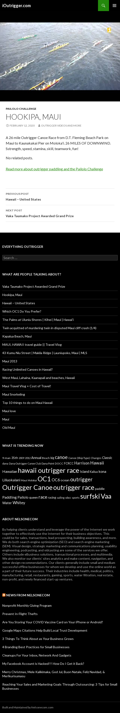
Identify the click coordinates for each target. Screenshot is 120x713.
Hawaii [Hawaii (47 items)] (97, 462)
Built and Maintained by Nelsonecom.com (27, 707)
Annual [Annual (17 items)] (36, 458)
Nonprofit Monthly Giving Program (27, 605)
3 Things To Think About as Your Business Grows (38, 639)
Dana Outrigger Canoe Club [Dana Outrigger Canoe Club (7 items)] (25, 463)
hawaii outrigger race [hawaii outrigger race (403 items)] (48, 470)
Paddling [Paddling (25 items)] (9, 497)
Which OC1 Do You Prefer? (21, 311)
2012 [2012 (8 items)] (28, 457)
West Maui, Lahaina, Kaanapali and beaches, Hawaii (38, 378)
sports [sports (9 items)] (76, 497)
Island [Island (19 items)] (84, 471)
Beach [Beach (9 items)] (46, 457)
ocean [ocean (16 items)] (65, 480)
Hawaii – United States (60, 196)
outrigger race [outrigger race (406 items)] (73, 487)
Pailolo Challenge (21, 108)
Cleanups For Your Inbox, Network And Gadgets (36, 655)
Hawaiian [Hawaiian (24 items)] (9, 471)
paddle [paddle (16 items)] (100, 489)
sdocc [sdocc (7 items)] (68, 497)
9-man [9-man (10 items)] (6, 458)
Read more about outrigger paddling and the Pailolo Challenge (54, 169)
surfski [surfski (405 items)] (90, 496)
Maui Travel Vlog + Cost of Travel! (26, 386)
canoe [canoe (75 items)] (61, 457)
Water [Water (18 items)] (7, 503)
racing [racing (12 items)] (52, 497)
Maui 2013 (9, 361)
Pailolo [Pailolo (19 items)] (22, 497)
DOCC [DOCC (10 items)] (59, 463)
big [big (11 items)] (52, 458)
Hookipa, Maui (12, 295)
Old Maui (8, 427)
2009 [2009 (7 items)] (21, 457)
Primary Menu (114, 5)
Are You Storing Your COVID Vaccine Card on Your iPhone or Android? (52, 622)
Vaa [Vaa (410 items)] (106, 496)
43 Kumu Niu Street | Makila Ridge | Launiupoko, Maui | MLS (44, 353)
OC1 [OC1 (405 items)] (44, 479)
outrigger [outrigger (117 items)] (81, 479)
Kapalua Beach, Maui (17, 336)
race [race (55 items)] (43, 497)
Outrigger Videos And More (61, 125)
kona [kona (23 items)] (102, 471)
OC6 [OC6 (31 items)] (56, 479)
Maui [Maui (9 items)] (24, 480)
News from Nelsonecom (28, 595)
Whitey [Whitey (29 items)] (19, 502)
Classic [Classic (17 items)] (107, 458)
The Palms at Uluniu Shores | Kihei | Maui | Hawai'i (38, 320)
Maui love (9, 411)
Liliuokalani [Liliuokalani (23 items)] (11, 480)
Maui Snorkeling (13, 394)
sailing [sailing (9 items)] (60, 497)
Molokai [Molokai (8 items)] (32, 480)
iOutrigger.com (16, 5)
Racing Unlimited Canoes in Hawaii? (27, 369)
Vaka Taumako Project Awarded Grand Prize (60, 213)
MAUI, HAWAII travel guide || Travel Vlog (32, 344)
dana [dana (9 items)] (5, 463)
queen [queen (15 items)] (33, 497)
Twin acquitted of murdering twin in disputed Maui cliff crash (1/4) (49, 328)
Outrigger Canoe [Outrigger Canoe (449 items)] (27, 487)
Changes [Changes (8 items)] (96, 457)
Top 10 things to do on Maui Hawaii (27, 403)
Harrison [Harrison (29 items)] (81, 463)
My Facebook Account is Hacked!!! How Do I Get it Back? (43, 664)
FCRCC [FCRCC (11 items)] (69, 463)
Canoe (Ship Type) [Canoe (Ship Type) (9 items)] (79, 457)
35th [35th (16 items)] (14, 458)
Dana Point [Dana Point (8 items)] (48, 463)
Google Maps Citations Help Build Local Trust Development (44, 630)
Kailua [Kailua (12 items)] (94, 471)
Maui (5, 419)
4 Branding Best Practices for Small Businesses (36, 647)
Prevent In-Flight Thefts (20, 614)
